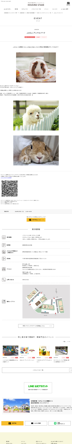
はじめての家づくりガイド (57, 442)
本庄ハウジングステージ (29, 37)
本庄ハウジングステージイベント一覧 (44, 12)
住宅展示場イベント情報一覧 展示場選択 (27, 12)
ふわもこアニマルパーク (58, 12)
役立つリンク (39, 442)
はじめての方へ (7, 9)
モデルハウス (25, 9)
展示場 (16, 9)
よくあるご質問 (64, 9)
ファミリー (44, 37)
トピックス (54, 9)
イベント (46, 9)
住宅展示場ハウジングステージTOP (10, 12)
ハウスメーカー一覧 (36, 9)
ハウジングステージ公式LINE (6, 177)
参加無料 (38, 37)
